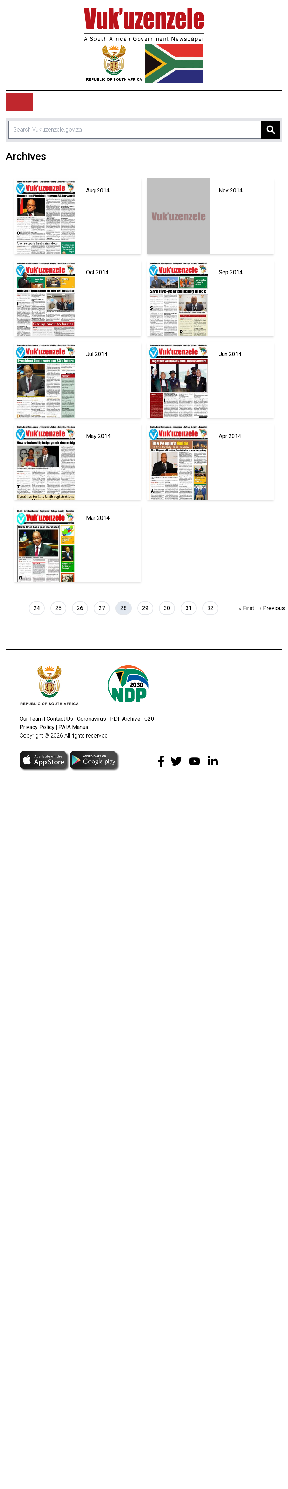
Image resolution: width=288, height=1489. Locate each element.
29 (147, 608)
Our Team (31, 718)
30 (169, 608)
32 (212, 608)
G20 (149, 718)
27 (104, 608)
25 (60, 608)
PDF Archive (125, 718)
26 (82, 608)
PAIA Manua (73, 727)
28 (126, 608)
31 (191, 608)
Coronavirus (91, 718)
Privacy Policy (37, 727)
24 (39, 608)
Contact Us (60, 718)
